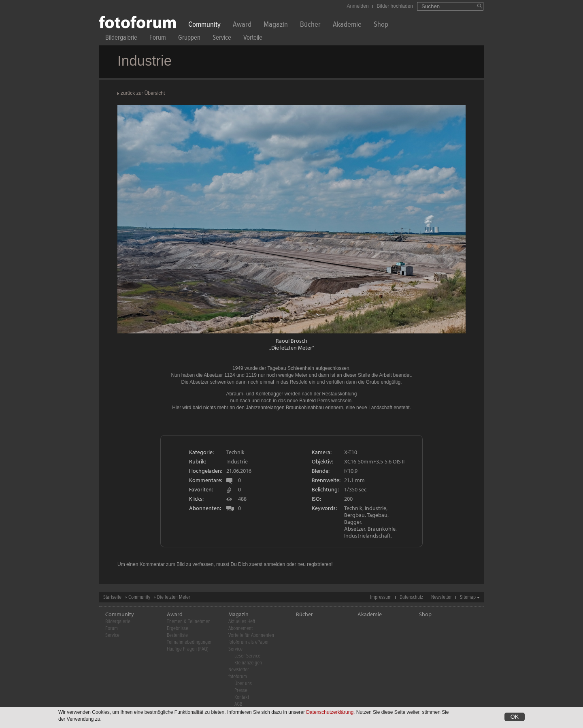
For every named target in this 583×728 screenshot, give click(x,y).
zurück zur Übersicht (143, 93)
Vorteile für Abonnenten (251, 635)
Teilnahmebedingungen (190, 642)
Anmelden (358, 6)
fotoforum (237, 676)
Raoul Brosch (291, 340)
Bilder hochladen (395, 6)
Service (222, 39)
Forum (157, 39)
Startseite (112, 597)
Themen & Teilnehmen (189, 621)
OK (515, 716)
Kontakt (241, 697)
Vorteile (252, 39)
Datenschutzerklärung (329, 712)
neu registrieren (314, 564)
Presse (240, 690)
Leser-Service (247, 656)
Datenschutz (411, 597)
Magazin (276, 25)
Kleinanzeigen (248, 663)
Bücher (310, 25)
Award (242, 25)
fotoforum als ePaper (248, 642)
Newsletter (441, 597)
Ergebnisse (177, 628)
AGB (238, 704)
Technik (235, 452)
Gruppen (189, 39)
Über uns (243, 683)
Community (204, 25)
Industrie (237, 461)
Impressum (381, 597)
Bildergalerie (121, 39)
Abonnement (240, 628)
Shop (381, 25)
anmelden (274, 564)
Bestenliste (177, 635)
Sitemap (468, 597)
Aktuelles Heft (241, 621)
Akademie (347, 25)
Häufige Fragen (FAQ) (188, 649)
